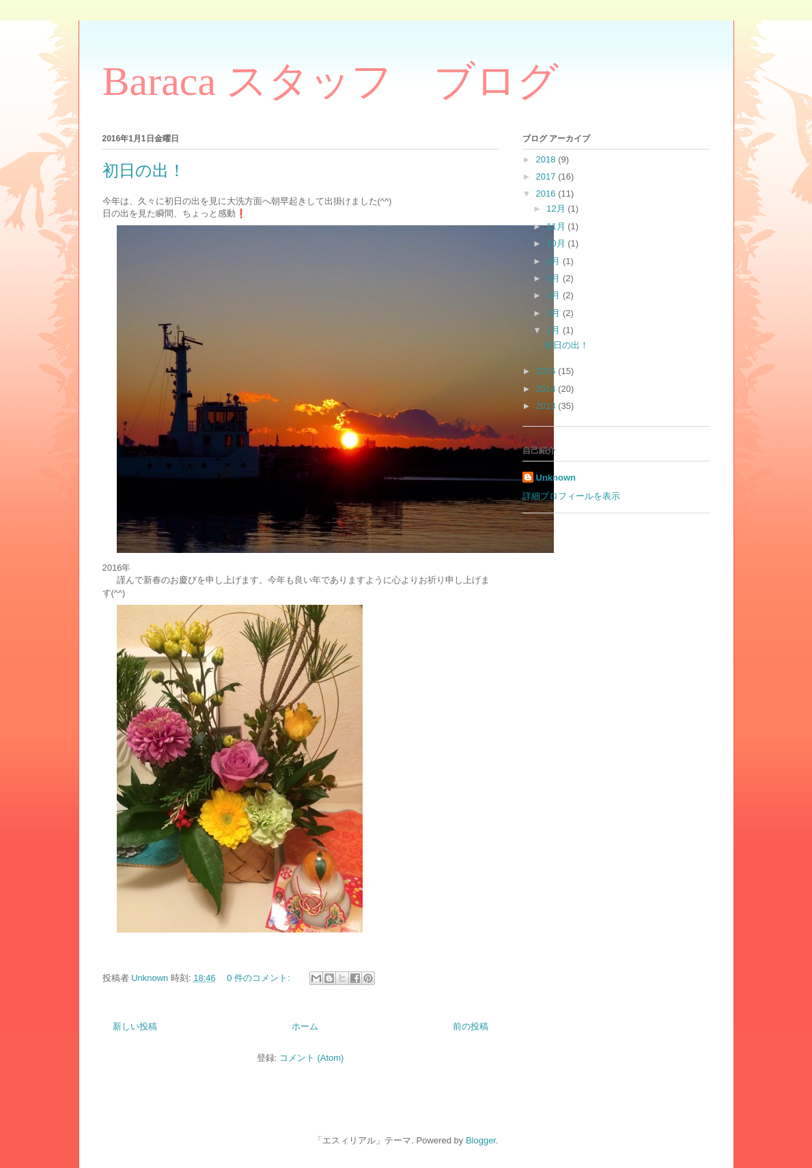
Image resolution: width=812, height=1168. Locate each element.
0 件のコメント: (259, 978)
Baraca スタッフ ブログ (330, 81)
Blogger (481, 1140)
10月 (557, 243)
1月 (554, 330)
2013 (547, 406)
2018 (547, 159)
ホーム (305, 1026)
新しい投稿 (135, 1026)
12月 (557, 208)
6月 (554, 278)
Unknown (556, 477)
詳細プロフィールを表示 (571, 496)
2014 (547, 389)
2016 (547, 193)
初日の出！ (143, 171)
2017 (547, 176)
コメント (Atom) (311, 1058)
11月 (557, 226)
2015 (547, 371)
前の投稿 (470, 1026)
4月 (554, 295)
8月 (554, 261)
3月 (554, 313)
